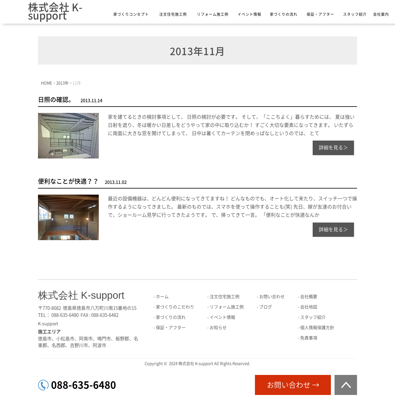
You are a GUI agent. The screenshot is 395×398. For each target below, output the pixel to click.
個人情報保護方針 (317, 327)
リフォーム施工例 (212, 14)
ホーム (162, 296)
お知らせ (218, 327)
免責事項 (308, 338)
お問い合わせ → (293, 385)
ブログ (265, 307)
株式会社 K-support (55, 11)
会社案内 (381, 14)
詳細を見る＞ (333, 147)
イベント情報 (249, 14)
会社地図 (308, 307)
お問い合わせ (272, 296)
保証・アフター (320, 14)
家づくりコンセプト (131, 14)
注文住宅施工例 (173, 14)
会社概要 (308, 296)
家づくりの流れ (283, 14)
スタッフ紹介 (355, 14)
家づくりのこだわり (175, 307)
